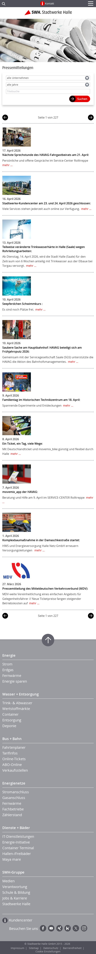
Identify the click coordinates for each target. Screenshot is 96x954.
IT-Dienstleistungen (18, 836)
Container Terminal (18, 847)
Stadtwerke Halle (16, 903)
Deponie (9, 725)
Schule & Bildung (16, 892)
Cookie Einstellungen (48, 951)
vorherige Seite (5, 117)
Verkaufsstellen (15, 770)
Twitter (76, 928)
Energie (9, 655)
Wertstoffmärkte (16, 708)
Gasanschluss (13, 797)
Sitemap (34, 948)
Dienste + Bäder (16, 827)
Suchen (82, 99)
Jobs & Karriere (14, 898)
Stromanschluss (15, 792)
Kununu (67, 928)
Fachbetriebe (13, 809)
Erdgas (8, 669)
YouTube (51, 928)
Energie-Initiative (16, 842)
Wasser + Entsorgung (20, 694)
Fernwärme (11, 675)
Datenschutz (50, 948)
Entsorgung (11, 720)
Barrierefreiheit (72, 948)
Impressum (17, 948)
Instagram (84, 928)
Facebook (43, 928)
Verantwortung (14, 886)
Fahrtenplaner (14, 747)
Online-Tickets (14, 758)
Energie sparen (14, 681)
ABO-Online (12, 764)
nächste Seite (91, 117)
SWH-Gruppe (13, 872)
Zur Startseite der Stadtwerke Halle (48, 14)
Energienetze (13, 783)
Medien (8, 881)
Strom (7, 664)
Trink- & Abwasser (17, 702)
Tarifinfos (10, 753)
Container (10, 714)
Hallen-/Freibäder (16, 853)
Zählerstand (12, 814)
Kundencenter (20, 920)
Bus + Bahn (12, 738)
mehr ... (7, 165)
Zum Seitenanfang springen (48, 640)
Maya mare (11, 859)
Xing (59, 928)
